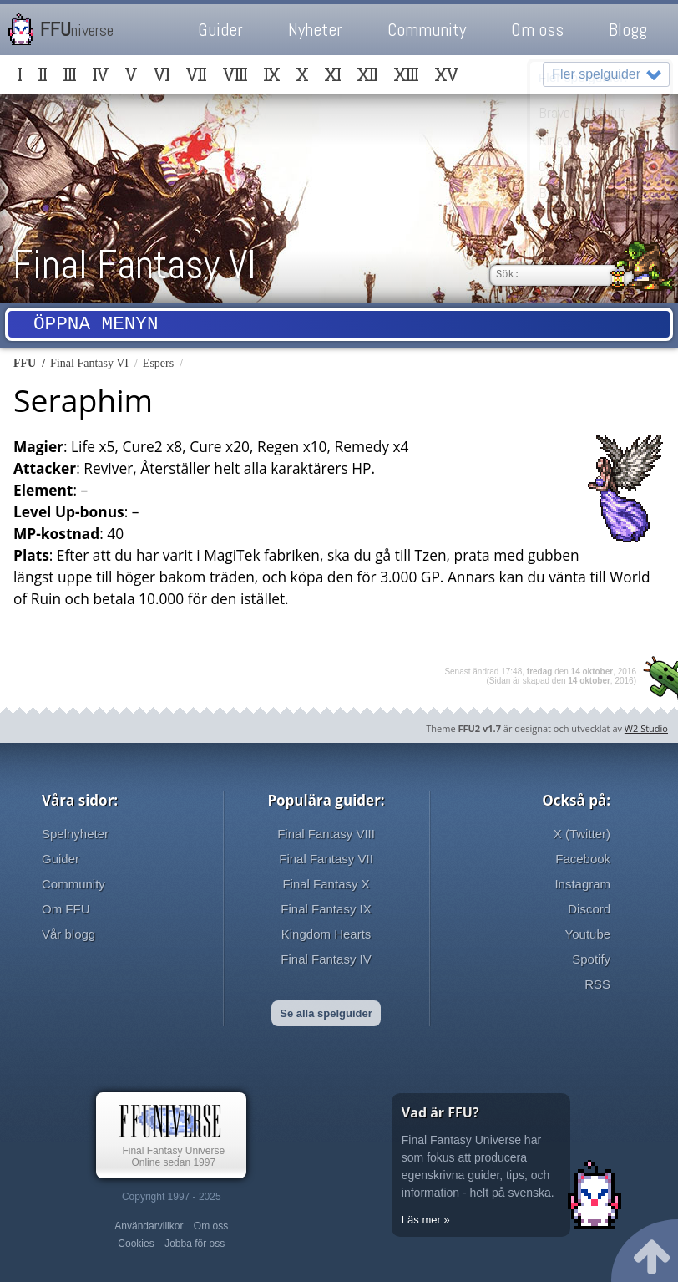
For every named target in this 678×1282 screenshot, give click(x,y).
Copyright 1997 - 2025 (171, 1197)
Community (426, 29)
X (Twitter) (582, 834)
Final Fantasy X (325, 884)
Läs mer (421, 1219)
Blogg (628, 29)
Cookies (136, 1243)
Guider (220, 29)
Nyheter (315, 29)
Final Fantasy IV (326, 959)
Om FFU (66, 909)
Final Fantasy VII (326, 859)
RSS (597, 984)
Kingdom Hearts (326, 934)
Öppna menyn (96, 326)
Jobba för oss (194, 1243)
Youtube (588, 934)
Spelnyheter (75, 834)
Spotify (591, 959)
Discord (589, 909)
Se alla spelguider (326, 1013)
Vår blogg (68, 934)
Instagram (582, 884)
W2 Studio (646, 728)
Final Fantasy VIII (326, 834)
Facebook (582, 859)
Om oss (537, 29)
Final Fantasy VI (134, 264)
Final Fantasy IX (326, 909)
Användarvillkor (148, 1226)
